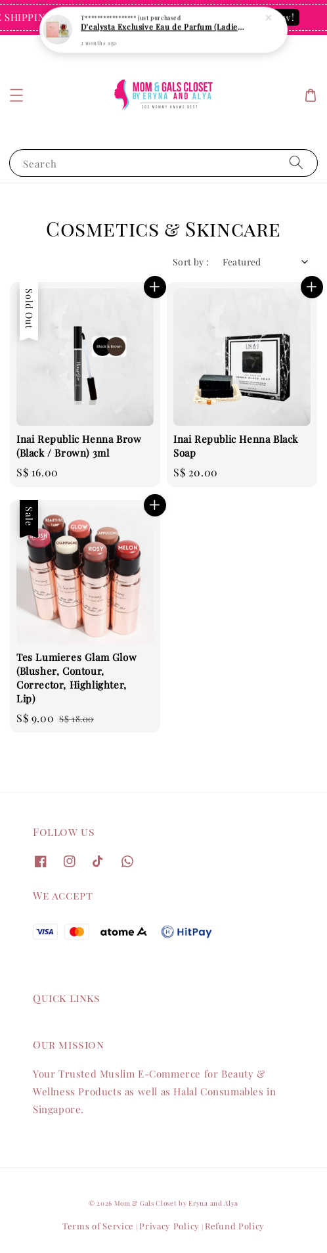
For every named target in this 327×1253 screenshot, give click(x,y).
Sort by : (191, 262)
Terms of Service (98, 1225)
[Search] (296, 162)
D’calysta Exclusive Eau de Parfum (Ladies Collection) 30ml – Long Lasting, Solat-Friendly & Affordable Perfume (164, 23)
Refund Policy (235, 1225)
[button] (16, 95)
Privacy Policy (169, 1225)
